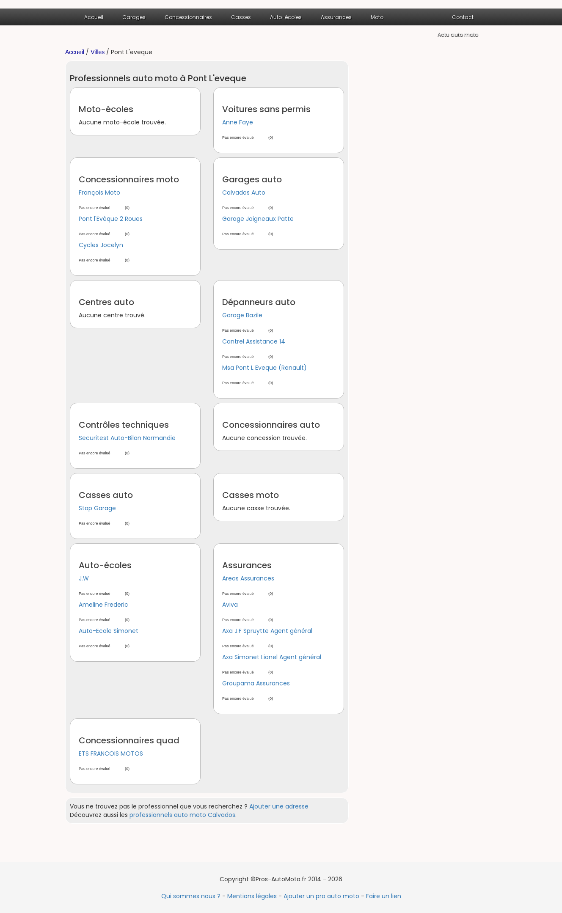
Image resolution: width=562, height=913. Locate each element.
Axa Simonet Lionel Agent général (271, 657)
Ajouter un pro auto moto (321, 896)
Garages (134, 17)
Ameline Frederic (103, 604)
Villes (98, 52)
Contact (463, 17)
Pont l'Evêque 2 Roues (111, 218)
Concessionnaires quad (129, 740)
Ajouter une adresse (279, 806)
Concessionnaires (188, 17)
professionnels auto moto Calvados (182, 815)
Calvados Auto (243, 192)
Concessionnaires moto (129, 179)
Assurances (336, 17)
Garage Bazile (242, 315)
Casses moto (250, 495)
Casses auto (106, 495)
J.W (84, 578)
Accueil (93, 17)
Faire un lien (383, 896)
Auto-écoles (286, 17)
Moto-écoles (106, 109)
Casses (241, 17)
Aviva (230, 604)
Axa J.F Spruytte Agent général (267, 631)
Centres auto (106, 302)
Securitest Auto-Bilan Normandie (127, 438)
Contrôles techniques (124, 425)
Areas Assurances (248, 578)
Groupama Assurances (256, 683)
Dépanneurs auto (258, 302)
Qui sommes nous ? (190, 896)
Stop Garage (97, 508)
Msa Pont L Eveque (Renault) (264, 367)
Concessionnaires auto (271, 425)
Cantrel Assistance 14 (253, 341)
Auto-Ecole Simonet (108, 631)
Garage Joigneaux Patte (258, 218)
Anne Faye (237, 122)
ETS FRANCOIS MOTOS (111, 753)
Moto (377, 17)
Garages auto (252, 179)
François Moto (99, 192)
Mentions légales (252, 896)
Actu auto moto (457, 34)
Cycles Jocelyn (101, 245)
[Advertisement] (429, 187)
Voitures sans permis (266, 109)
